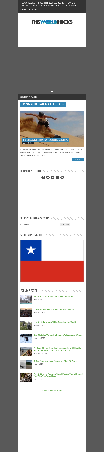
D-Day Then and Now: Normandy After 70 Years (55, 361)
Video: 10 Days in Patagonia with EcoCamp (53, 296)
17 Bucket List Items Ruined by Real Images (54, 309)
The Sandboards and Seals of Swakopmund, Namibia (45, 139)
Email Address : (26, 225)
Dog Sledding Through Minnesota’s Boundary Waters (49, 3)
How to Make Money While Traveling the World (55, 322)
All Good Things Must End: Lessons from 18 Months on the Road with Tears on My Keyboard (57, 349)
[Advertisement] (52, 68)
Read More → (78, 159)
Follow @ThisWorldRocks (52, 390)
